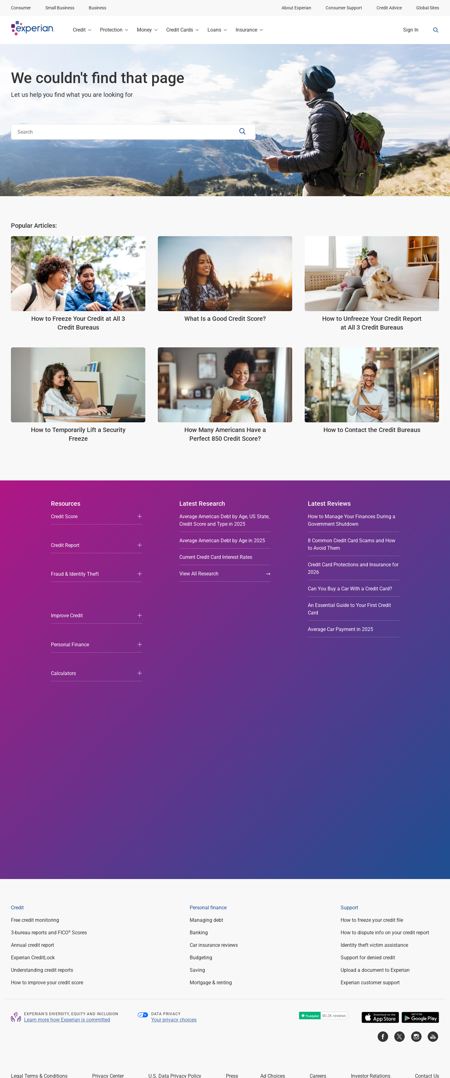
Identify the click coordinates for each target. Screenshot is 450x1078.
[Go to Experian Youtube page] (433, 815)
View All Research (225, 574)
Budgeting (201, 735)
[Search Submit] (243, 132)
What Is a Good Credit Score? (225, 318)
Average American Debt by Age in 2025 (222, 541)
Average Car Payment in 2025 (340, 629)
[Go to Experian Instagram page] (416, 815)
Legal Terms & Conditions (39, 853)
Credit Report (65, 533)
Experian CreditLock (33, 735)
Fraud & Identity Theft (75, 550)
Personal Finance (70, 583)
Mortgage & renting (211, 760)
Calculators (63, 599)
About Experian (296, 7)
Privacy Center (108, 853)
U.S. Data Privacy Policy (174, 853)
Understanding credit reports (42, 747)
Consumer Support (344, 7)
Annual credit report (32, 722)
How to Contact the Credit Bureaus (371, 430)
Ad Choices (272, 853)
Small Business (59, 7)
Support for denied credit (368, 735)
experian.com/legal (272, 873)
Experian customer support (370, 760)
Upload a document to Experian (375, 747)
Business (97, 7)
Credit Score (64, 516)
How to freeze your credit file (372, 697)
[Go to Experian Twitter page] (399, 815)
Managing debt (206, 697)
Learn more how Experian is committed (67, 797)
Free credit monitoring (35, 697)
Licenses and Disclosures (211, 1043)
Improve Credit (67, 566)
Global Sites (427, 7)
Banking (199, 710)
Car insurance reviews (214, 722)
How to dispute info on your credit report (385, 710)
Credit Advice (389, 7)
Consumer (21, 7)
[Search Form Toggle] (436, 30)
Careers (318, 853)
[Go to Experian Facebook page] (383, 815)
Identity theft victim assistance (374, 722)
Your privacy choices (174, 797)
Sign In (410, 30)
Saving (197, 747)
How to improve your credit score (47, 760)
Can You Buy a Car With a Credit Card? (350, 589)
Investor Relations (370, 853)
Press (232, 853)
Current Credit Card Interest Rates (215, 557)
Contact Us (427, 853)
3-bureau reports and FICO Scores (49, 710)
